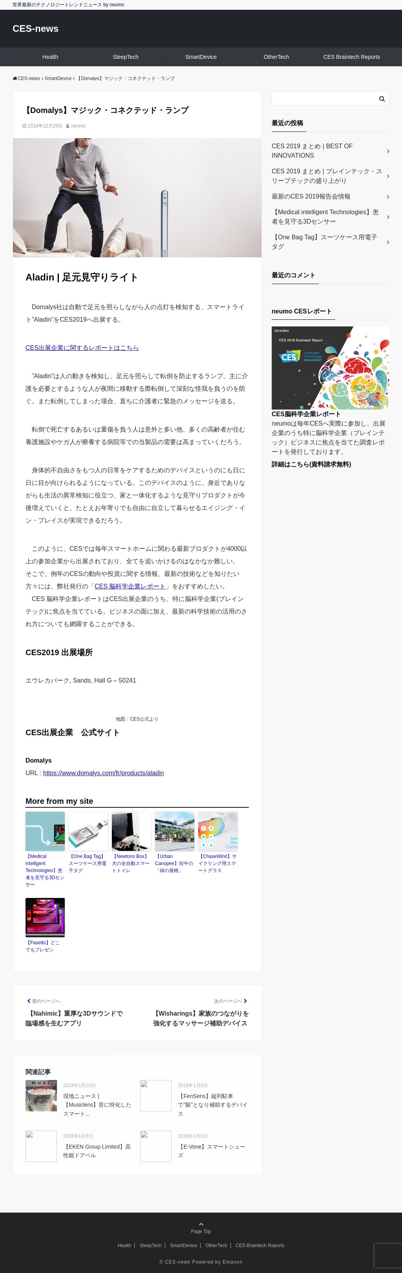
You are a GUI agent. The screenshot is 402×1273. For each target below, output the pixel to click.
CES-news (35, 28)
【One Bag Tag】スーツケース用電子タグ (87, 863)
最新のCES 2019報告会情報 (311, 196)
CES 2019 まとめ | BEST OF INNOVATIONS (312, 151)
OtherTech (276, 57)
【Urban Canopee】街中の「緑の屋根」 (174, 863)
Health (50, 57)
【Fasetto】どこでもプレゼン (43, 946)
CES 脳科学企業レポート (130, 586)
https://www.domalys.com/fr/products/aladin (103, 773)
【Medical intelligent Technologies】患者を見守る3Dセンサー (45, 870)
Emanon (233, 1262)
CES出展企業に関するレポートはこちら (82, 347)
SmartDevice (201, 57)
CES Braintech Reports (351, 57)
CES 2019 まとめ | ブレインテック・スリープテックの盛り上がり (327, 176)
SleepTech (125, 57)
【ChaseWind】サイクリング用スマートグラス (217, 863)
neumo (78, 126)
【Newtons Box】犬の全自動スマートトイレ (131, 863)
